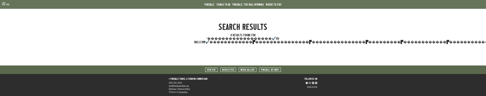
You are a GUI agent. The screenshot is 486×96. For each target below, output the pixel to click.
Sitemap (172, 89)
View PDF (211, 69)
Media (248, 69)
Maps (270, 69)
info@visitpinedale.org (179, 86)
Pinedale (209, 4)
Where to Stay (273, 4)
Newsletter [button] (228, 69)
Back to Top (312, 87)
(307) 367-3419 (175, 83)
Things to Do (223, 4)
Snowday (183, 92)
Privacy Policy (184, 89)
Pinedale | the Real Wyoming (248, 4)
